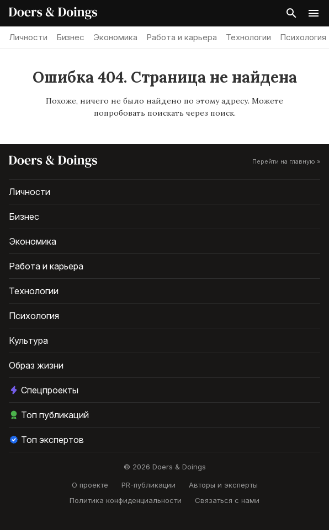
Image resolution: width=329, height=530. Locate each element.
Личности (28, 37)
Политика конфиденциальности (126, 500)
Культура (28, 340)
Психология (303, 37)
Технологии (248, 37)
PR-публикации (148, 484)
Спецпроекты (43, 390)
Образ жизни (36, 365)
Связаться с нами (227, 500)
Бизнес (70, 37)
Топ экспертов (46, 439)
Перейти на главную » (286, 161)
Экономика (115, 37)
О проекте (90, 484)
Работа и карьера (181, 37)
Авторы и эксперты (223, 484)
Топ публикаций (49, 414)
